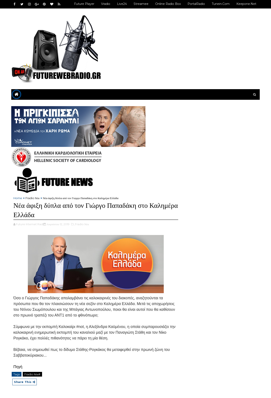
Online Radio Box (168, 4)
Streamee (141, 4)
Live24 (122, 4)
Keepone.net (246, 4)
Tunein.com (221, 4)
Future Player (84, 4)
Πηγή (17, 367)
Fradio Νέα (32, 198)
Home (17, 198)
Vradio (105, 4)
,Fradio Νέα (81, 224)
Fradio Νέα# (32, 374)
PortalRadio (196, 4)
